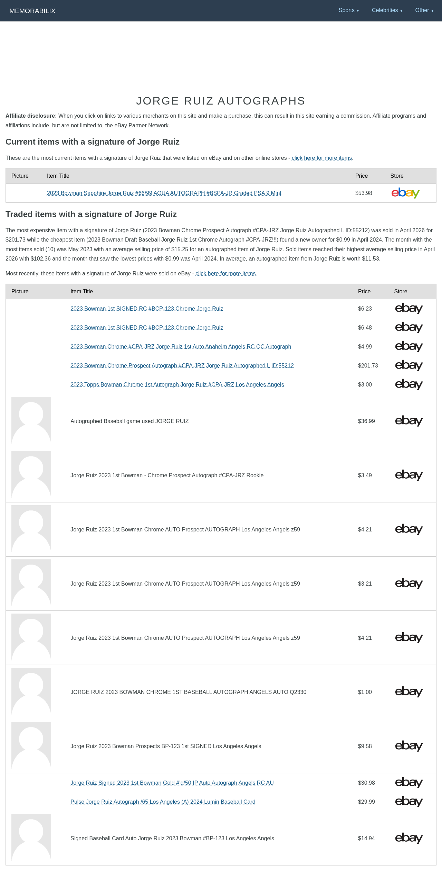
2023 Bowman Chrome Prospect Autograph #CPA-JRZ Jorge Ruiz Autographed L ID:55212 (182, 366)
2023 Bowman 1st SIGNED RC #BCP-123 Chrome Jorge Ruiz (146, 309)
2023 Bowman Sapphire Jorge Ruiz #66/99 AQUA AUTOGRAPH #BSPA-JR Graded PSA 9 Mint (164, 193)
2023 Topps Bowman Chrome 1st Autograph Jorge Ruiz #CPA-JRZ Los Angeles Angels (177, 385)
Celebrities (385, 10)
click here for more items (322, 158)
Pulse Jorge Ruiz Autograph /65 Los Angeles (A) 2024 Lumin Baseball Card (162, 802)
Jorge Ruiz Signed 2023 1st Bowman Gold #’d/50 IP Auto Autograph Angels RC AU (172, 783)
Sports (347, 10)
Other (422, 10)
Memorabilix (32, 10)
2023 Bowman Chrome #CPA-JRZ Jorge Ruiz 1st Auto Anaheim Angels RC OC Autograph (180, 347)
